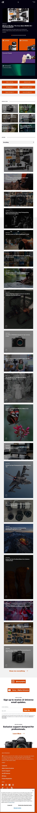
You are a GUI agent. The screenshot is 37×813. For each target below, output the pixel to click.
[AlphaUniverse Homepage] (3, 2)
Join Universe (6, 773)
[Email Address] (12, 707)
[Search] (18, 2)
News (4, 776)
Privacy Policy (4, 716)
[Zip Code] (12, 711)
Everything (6, 142)
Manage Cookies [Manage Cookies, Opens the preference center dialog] (17, 807)
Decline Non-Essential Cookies (25, 805)
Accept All (10, 805)
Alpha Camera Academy (8, 768)
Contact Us (4, 765)
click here (30, 716)
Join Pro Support (6, 770)
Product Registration (7, 778)
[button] (33, 2)
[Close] (33, 790)
